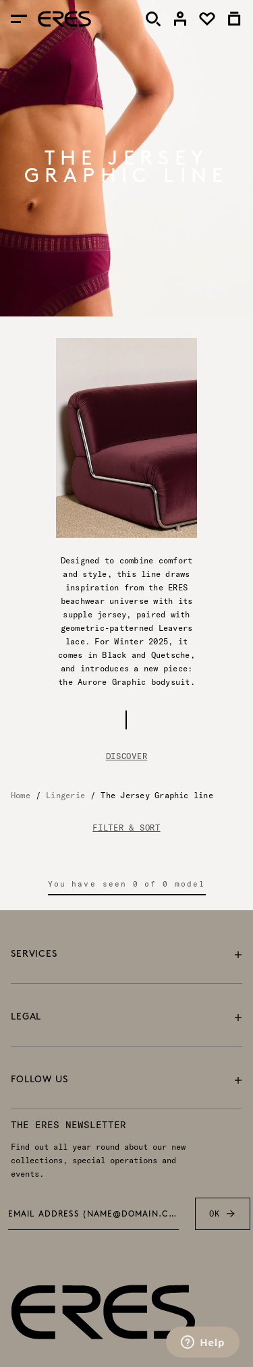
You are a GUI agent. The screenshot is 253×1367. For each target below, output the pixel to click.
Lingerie (65, 795)
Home (20, 795)
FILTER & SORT (126, 828)
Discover (127, 756)
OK (222, 1213)
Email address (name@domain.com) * (93, 1214)
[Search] (153, 19)
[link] (180, 19)
